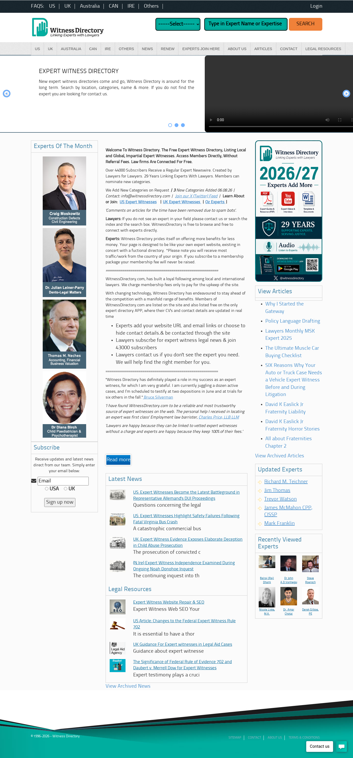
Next (346, 94)
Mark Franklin (279, 523)
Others (151, 6)
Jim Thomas (277, 490)
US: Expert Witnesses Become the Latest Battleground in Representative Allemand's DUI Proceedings (186, 495)
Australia (90, 6)
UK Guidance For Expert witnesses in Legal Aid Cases (182, 644)
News (147, 49)
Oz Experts (215, 202)
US (52, 6)
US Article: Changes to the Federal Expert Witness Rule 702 (184, 624)
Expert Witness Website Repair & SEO (168, 602)
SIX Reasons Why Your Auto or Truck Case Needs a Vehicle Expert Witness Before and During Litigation (293, 380)
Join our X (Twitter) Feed (196, 196)
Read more (118, 459)
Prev (7, 94)
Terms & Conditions (304, 737)
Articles (263, 49)
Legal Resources (323, 49)
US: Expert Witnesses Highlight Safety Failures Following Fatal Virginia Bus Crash (186, 519)
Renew (167, 49)
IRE (131, 6)
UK (67, 6)
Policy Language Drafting (292, 321)
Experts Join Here (201, 49)
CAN (113, 6)
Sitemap (235, 737)
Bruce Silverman (158, 397)
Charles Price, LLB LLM (219, 417)
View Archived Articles (279, 456)
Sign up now (59, 502)
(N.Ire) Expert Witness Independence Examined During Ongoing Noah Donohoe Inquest (184, 566)
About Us (237, 49)
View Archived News (128, 686)
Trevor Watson (280, 499)
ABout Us (275, 737)
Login (316, 6)
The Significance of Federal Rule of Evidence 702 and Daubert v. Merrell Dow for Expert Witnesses (182, 665)
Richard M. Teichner (286, 481)
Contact (289, 49)
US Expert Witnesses (138, 202)
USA (52, 489)
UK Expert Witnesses (182, 202)
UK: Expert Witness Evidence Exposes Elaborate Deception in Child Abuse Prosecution (188, 542)
